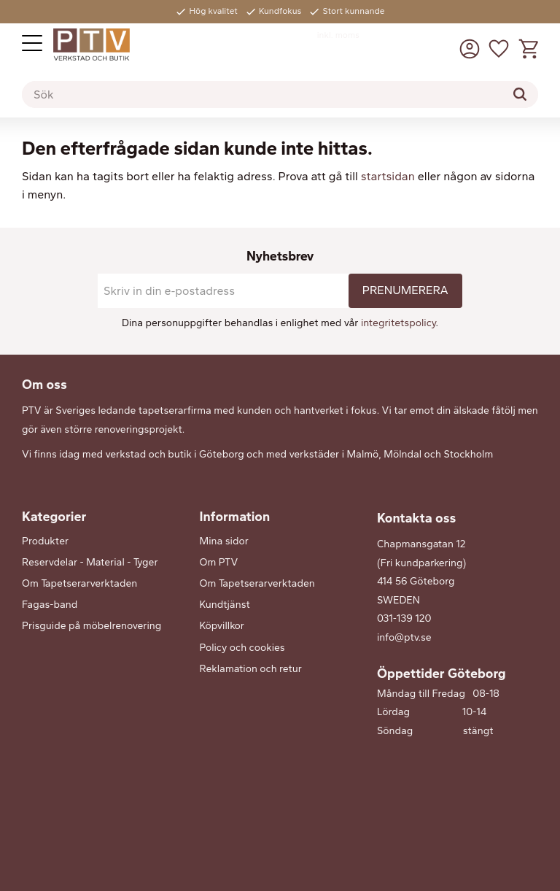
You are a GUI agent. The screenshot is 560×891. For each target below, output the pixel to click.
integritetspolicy (398, 323)
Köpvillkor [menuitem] (222, 626)
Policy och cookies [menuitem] (242, 647)
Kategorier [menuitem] (54, 516)
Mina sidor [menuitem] (224, 541)
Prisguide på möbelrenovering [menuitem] (91, 626)
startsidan (388, 176)
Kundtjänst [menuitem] (225, 604)
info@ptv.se (404, 637)
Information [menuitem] (235, 516)
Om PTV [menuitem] (219, 562)
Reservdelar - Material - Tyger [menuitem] (90, 562)
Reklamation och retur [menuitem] (251, 669)
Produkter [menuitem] (45, 541)
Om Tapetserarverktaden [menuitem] (79, 583)
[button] (32, 43)
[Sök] (519, 94)
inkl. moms (338, 35)
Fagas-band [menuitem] (49, 604)
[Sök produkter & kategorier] (280, 95)
